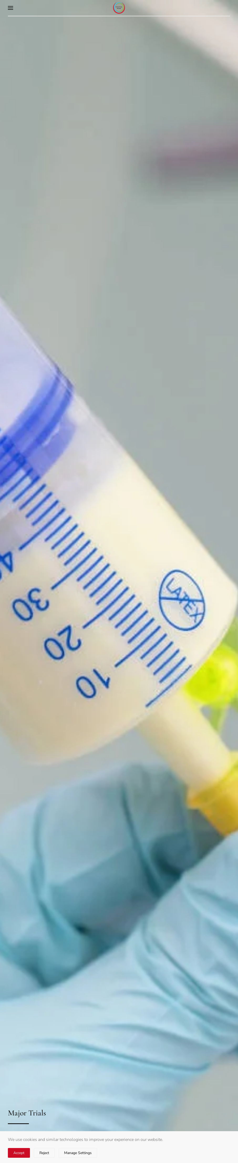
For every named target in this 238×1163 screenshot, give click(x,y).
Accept (18, 1152)
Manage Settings (78, 1152)
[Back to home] (119, 8)
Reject (44, 1152)
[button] (10, 8)
